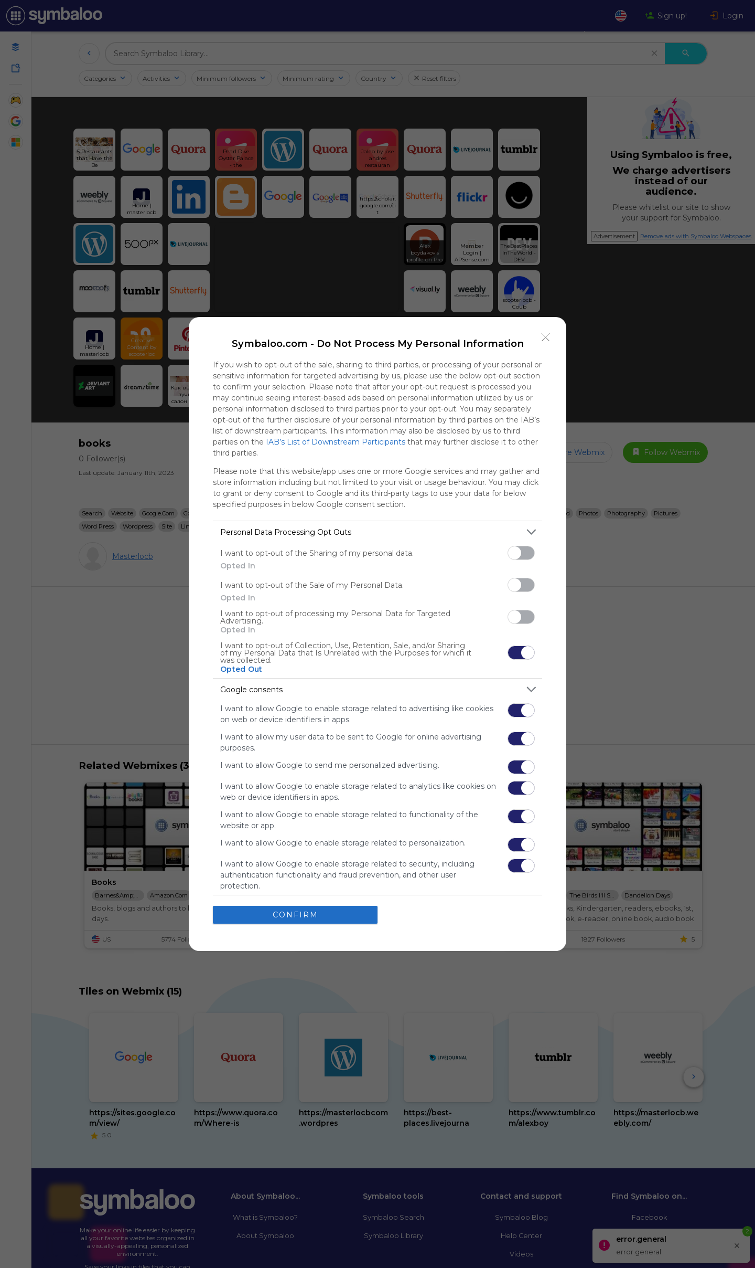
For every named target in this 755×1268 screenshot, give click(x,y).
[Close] (546, 337)
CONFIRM (295, 914)
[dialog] (377, 634)
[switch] (521, 553)
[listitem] (377, 532)
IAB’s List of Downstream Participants (335, 442)
